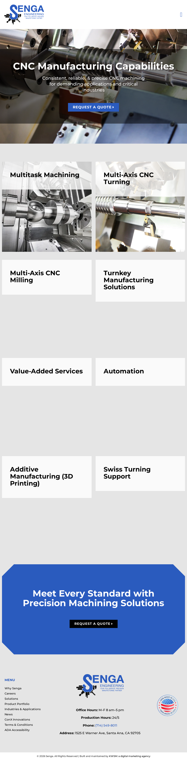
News (9, 714)
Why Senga (13, 688)
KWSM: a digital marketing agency (129, 756)
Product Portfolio (17, 704)
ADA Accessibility (17, 730)
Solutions (11, 699)
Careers (10, 693)
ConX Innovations (17, 719)
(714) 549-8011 (106, 725)
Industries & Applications (23, 709)
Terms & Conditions (19, 725)
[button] (181, 14)
